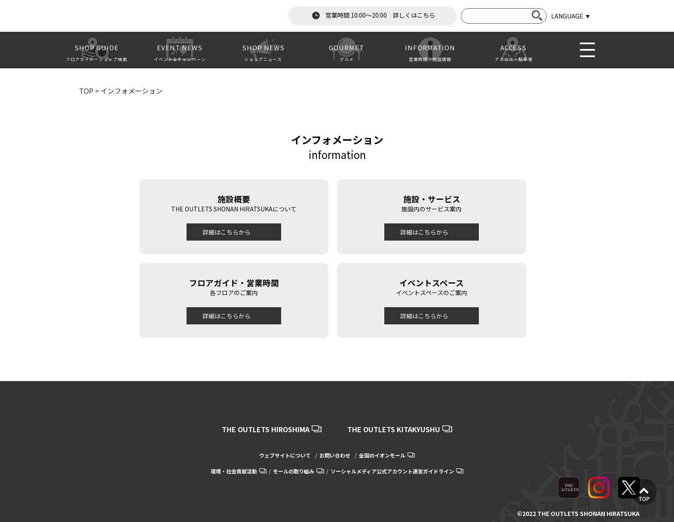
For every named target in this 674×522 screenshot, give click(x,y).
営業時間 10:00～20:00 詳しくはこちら (372, 15)
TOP (86, 90)
